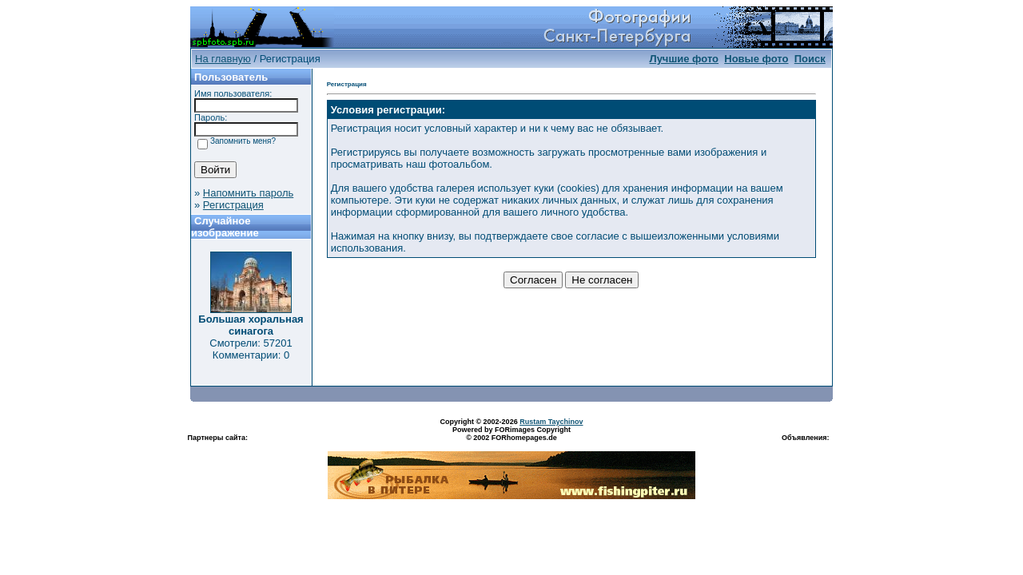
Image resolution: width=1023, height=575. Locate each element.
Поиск (810, 59)
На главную (223, 59)
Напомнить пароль (248, 193)
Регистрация (233, 205)
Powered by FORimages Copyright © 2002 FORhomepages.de (511, 434)
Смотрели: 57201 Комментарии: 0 (250, 349)
